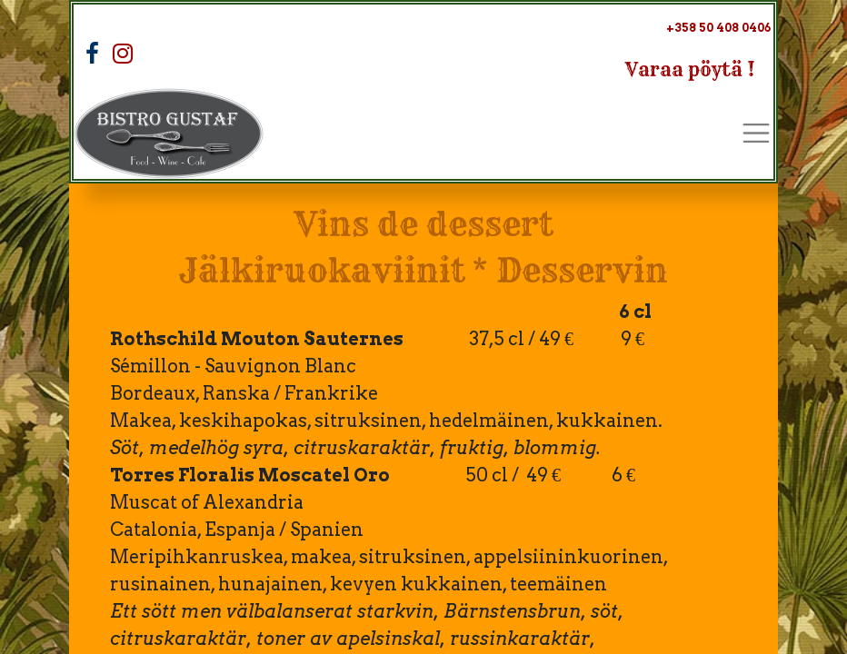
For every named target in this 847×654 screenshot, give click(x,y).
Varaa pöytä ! (690, 69)
